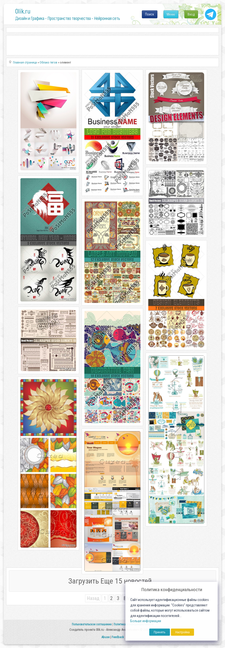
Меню (171, 14)
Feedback (118, 637)
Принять (159, 632)
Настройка (182, 632)
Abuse (105, 637)
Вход (191, 14)
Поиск (149, 14)
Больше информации (145, 621)
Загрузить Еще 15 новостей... (112, 581)
